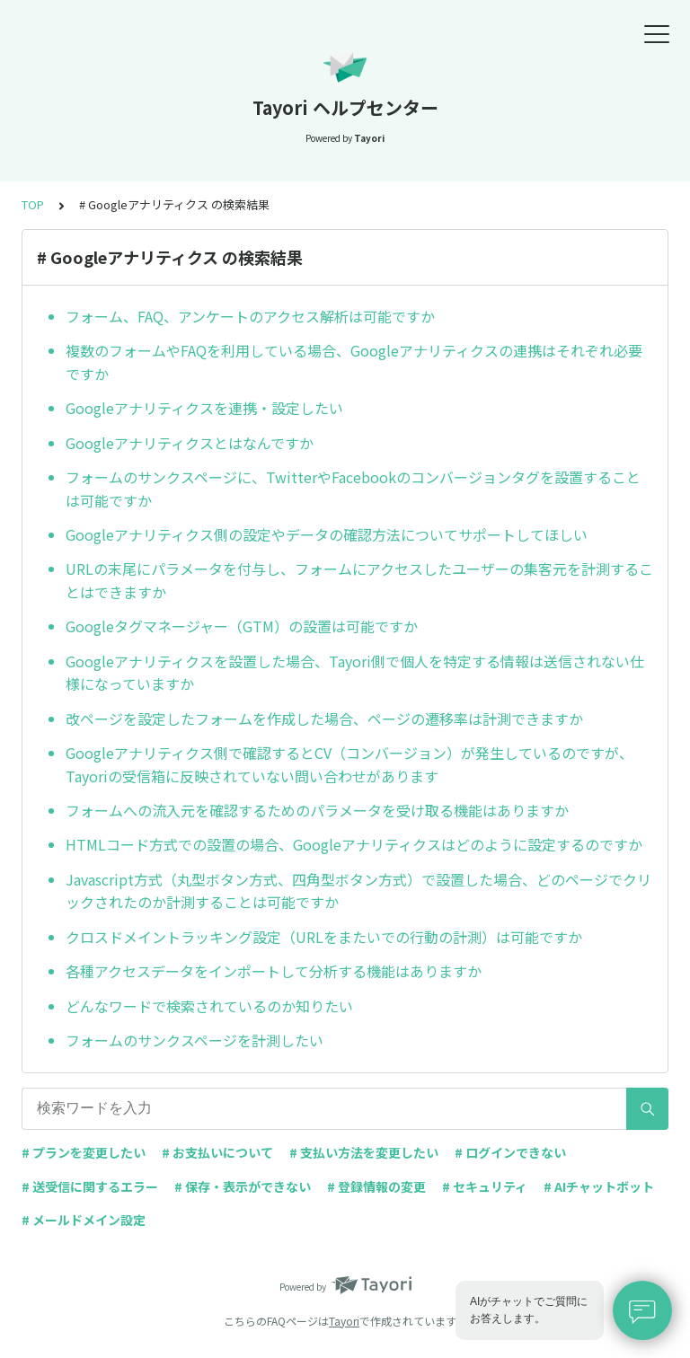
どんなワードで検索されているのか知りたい (209, 1006)
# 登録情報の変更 (376, 1186)
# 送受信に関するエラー (90, 1186)
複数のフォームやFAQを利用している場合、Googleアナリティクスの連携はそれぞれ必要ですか (354, 362)
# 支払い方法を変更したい (363, 1152)
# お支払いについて (217, 1152)
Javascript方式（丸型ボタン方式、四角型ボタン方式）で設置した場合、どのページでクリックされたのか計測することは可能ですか (358, 891)
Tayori (344, 1320)
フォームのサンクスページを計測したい (194, 1040)
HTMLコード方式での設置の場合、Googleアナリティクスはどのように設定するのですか (354, 844)
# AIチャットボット (599, 1186)
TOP (33, 204)
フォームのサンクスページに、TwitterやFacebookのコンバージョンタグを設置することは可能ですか (353, 488)
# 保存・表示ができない (242, 1186)
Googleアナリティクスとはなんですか (190, 443)
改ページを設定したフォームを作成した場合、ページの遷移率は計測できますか (324, 718)
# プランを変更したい (84, 1152)
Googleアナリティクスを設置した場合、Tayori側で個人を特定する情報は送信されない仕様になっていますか (355, 672)
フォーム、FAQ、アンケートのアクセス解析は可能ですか (250, 316)
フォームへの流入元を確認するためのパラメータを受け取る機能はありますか (317, 810)
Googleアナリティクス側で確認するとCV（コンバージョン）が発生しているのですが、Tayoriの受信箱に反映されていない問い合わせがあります (349, 764)
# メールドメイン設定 (84, 1220)
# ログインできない (510, 1152)
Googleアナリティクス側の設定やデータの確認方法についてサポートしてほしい (327, 534)
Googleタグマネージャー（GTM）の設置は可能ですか (242, 626)
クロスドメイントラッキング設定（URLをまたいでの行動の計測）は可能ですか (324, 937)
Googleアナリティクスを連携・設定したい (204, 408)
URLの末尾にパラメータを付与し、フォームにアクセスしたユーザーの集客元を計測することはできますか (359, 580)
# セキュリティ (484, 1186)
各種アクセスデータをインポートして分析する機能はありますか (274, 971)
